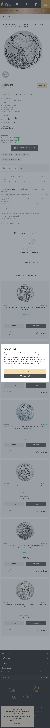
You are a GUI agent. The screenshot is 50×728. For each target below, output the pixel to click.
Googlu (21, 359)
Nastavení (25, 371)
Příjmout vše (25, 376)
